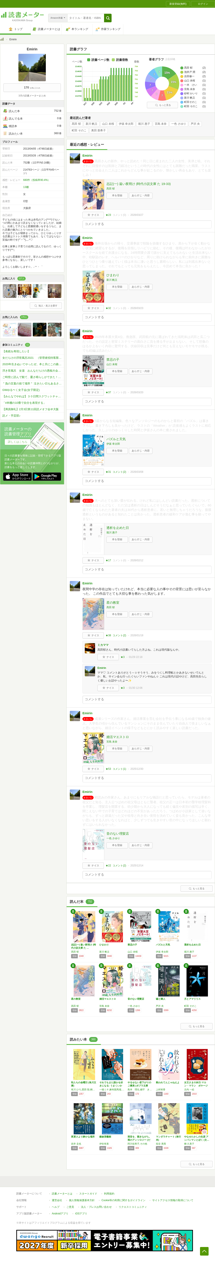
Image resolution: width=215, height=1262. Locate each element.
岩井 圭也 (76, 1143)
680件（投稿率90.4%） (36, 180)
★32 (108, 308)
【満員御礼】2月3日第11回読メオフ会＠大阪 (30, 409)
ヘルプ (56, 1207)
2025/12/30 (136, 769)
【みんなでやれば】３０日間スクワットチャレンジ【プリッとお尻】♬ (33, 396)
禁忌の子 (112, 359)
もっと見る (163, 105)
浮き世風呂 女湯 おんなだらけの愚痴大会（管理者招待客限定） (33, 370)
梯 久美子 (189, 1143)
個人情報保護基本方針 (82, 1200)
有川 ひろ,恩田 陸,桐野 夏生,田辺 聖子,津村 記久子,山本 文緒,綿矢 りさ (84, 1089)
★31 (108, 471)
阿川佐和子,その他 (137, 1143)
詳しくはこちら (17, 441)
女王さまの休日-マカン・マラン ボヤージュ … (196, 1085)
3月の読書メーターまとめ (32, 95)
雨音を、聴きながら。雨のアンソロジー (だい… (139, 1139)
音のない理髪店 (117, 833)
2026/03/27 (136, 215)
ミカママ (103, 645)
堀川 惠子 (144, 123)
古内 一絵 (189, 1089)
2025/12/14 (136, 865)
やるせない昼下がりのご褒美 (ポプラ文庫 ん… (139, 1085)
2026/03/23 (136, 308)
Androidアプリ (60, 1213)
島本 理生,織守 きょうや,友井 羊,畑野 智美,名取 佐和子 (141, 1089)
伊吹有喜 (104, 1143)
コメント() (119, 215)
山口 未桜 (108, 123)
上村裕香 (160, 1089)
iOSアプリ (81, 1213)
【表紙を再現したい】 (16, 351)
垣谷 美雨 (161, 1143)
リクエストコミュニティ (133, 1207)
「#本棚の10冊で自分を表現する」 (24, 402)
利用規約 (109, 1193)
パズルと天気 (116, 439)
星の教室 (112, 602)
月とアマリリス (192, 999)
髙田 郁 (76, 123)
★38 (108, 635)
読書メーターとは (62, 1193)
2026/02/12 (136, 560)
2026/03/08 (136, 472)
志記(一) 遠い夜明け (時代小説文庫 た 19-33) (138, 184)
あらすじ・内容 (141, 195)
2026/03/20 (136, 392)
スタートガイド (88, 1193)
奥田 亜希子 (98, 130)
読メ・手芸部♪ (11, 415)
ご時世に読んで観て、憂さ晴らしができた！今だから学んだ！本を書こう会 (33, 377)
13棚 (25, 187)
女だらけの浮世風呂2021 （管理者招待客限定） (33, 357)
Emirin (87, 155)
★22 (108, 865)
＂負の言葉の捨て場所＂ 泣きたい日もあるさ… (32, 383)
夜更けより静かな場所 (83, 1136)
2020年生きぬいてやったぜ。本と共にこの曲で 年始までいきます (33, 364)
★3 (123, 657)
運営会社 (57, 1200)
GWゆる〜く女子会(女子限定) (21, 390)
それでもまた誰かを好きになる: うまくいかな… (111, 1085)
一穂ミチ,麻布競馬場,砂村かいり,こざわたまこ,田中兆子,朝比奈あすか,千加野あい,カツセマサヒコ (112, 1089)
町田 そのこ (79, 130)
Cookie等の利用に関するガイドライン (123, 1200)
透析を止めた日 (117, 528)
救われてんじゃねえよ (167, 1082)
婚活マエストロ (117, 737)
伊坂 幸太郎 (126, 123)
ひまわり (112, 275)
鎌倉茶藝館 (105, 1136)
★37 (108, 392)
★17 (108, 560)
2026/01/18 (136, 635)
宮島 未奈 (161, 123)
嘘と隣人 (160, 999)
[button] (108, 18)
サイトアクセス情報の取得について (172, 1200)
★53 (108, 768)
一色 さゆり (178, 123)
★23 (108, 214)
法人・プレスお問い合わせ (96, 1207)
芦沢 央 (195, 123)
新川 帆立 (92, 123)
